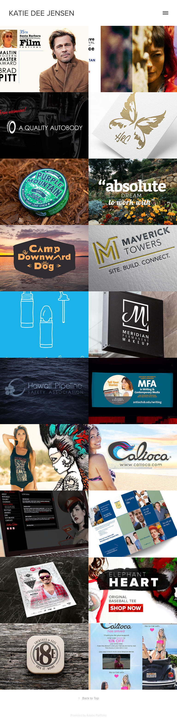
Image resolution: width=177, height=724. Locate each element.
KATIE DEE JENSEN (41, 12)
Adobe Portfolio (96, 715)
